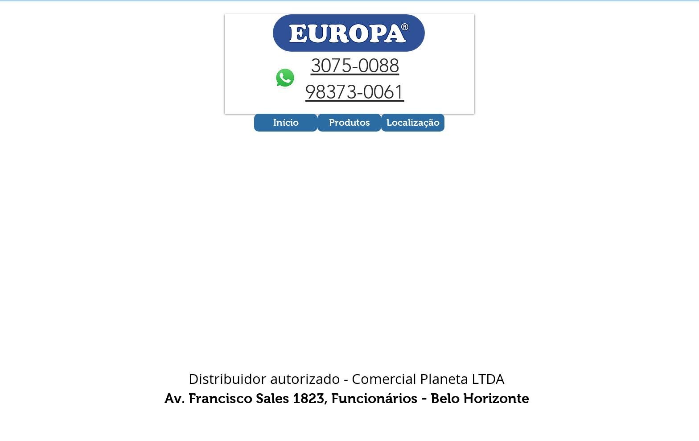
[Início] (285, 123)
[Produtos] (349, 123)
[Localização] (412, 123)
